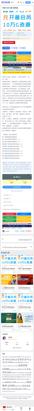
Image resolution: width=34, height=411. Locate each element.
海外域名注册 (24, 59)
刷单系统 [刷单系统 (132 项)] (22, 362)
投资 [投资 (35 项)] (14, 375)
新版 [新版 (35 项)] (29, 376)
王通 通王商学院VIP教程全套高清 (25, 307)
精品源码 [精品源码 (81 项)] (18, 386)
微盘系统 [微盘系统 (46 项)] (9, 375)
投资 (27, 81)
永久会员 (25, 181)
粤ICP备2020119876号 (12, 398)
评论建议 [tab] (22, 48)
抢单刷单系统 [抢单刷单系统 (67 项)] (12, 377)
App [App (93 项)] (4, 357)
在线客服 (29, 397)
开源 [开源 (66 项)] (27, 372)
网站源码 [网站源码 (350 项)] (21, 389)
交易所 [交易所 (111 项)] (20, 357)
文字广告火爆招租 (24, 221)
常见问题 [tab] (14, 48)
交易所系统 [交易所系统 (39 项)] (27, 357)
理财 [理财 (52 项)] (19, 382)
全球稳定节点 (9, 53)
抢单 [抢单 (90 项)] (24, 375)
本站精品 (5, 324)
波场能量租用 (9, 56)
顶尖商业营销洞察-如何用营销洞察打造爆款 (24, 288)
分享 (17, 231)
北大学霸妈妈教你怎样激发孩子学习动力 (25, 326)
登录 (28, 2)
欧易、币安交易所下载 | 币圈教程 (24, 53)
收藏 (22, 231)
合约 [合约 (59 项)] (15, 366)
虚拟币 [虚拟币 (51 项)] (6, 391)
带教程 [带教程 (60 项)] (21, 372)
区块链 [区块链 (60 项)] (10, 366)
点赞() (28, 231)
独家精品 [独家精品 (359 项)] (10, 382)
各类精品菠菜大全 (24, 56)
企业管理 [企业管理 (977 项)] (22, 359)
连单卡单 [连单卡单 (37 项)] (12, 391)
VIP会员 (11, 181)
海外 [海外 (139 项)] (16, 379)
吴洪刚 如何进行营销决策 (8, 268)
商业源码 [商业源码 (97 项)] (13, 369)
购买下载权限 (8, 42)
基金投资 (9, 151)
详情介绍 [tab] (6, 48)
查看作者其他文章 (17, 347)
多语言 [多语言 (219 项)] (21, 369)
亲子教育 (21, 324)
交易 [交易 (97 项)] (13, 357)
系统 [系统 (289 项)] (11, 389)
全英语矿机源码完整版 (7, 326)
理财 (10, 158)
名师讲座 (7, 228)
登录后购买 (17, 187)
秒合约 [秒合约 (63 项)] (23, 382)
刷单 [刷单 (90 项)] (14, 362)
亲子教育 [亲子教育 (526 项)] (8, 359)
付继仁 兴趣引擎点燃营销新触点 (24, 269)
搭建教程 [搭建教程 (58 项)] (20, 377)
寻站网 (5, 231)
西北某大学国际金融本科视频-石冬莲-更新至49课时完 (9, 307)
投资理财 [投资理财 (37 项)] (19, 375)
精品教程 (19, 228)
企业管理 (5, 305)
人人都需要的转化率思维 (8, 288)
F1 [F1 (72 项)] (9, 357)
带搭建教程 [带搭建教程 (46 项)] (15, 372)
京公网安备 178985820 (22, 398)
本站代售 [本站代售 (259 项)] (7, 379)
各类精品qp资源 (9, 59)
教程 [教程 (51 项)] (25, 377)
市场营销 (10, 33)
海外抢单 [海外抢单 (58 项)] (23, 379)
